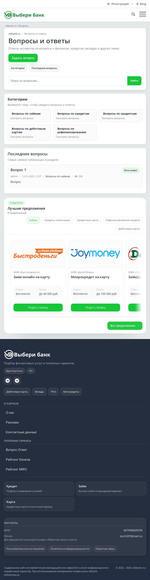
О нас (10, 412)
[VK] (17, 380)
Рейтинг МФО (16, 469)
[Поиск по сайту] (135, 14)
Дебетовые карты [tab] (129, 228)
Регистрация (118, 4)
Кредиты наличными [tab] (57, 220)
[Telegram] (7, 380)
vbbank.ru (10, 25)
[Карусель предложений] (75, 276)
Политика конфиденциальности (69, 548)
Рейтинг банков (18, 459)
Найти (134, 80)
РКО (53, 391)
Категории (18, 68)
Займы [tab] (33, 220)
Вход (141, 4)
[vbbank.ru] (27, 354)
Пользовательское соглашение (25, 548)
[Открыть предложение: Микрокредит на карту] (95, 270)
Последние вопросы (44, 68)
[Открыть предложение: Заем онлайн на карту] (38, 270)
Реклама (12, 422)
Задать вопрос (23, 58)
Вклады (39, 391)
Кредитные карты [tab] (88, 220)
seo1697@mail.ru (131, 536)
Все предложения (122, 325)
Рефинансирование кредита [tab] (123, 220)
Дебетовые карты (17, 391)
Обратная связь (105, 548)
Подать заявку (38, 307)
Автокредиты (71, 391)
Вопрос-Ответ (16, 450)
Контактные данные (21, 432)
